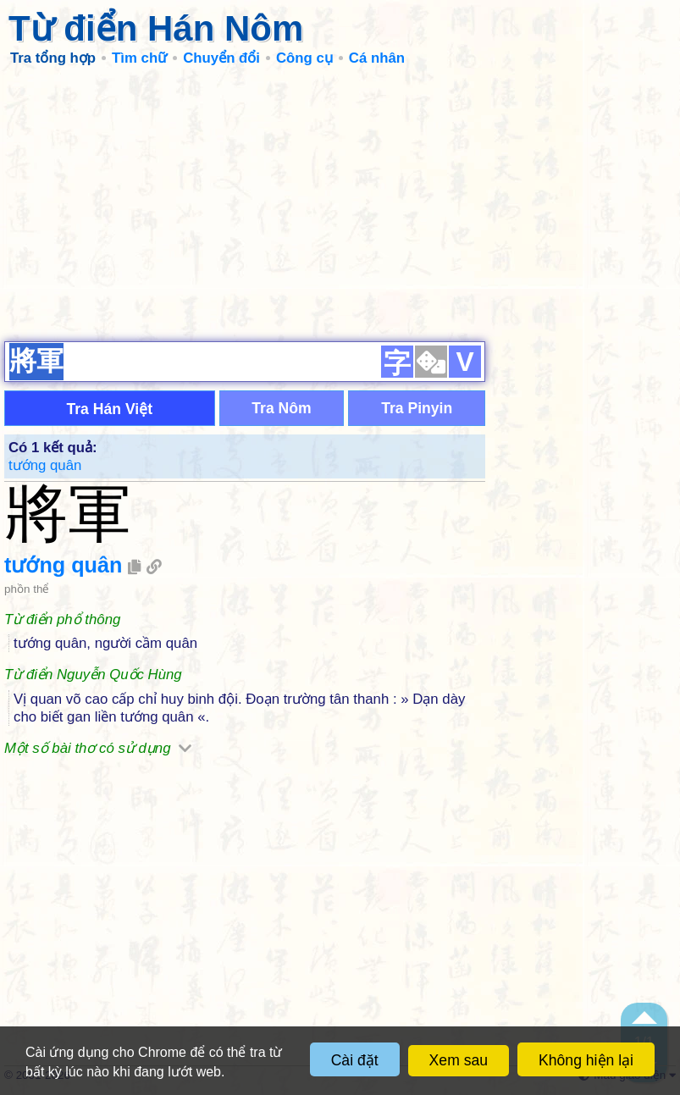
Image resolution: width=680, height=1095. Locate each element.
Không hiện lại (586, 1060)
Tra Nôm (281, 408)
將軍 (67, 513)
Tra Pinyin (416, 408)
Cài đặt (355, 1060)
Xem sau (458, 1060)
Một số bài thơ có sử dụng (97, 748)
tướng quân (44, 465)
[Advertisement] (340, 203)
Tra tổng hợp (53, 58)
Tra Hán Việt (109, 409)
